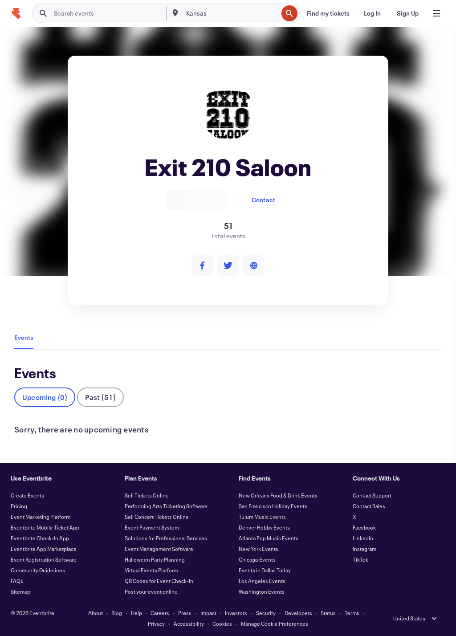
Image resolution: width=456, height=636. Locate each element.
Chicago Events (257, 559)
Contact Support (372, 495)
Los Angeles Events (262, 580)
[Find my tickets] (328, 13)
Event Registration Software (44, 559)
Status (328, 612)
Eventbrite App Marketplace (44, 548)
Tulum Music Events (262, 516)
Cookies (222, 623)
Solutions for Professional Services (166, 538)
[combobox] (231, 13)
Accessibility (189, 623)
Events (23, 337)
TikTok (360, 559)
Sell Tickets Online (147, 495)
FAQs (17, 580)
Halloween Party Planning (155, 559)
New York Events (258, 548)
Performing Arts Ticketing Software (166, 506)
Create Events (27, 495)
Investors (236, 612)
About (95, 612)
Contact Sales (369, 506)
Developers (298, 612)
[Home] (16, 13)
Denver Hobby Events (264, 527)
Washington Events (262, 591)
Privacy (156, 623)
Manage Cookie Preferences (274, 623)
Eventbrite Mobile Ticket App (45, 527)
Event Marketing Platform (40, 516)
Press (184, 612)
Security (266, 612)
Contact (263, 200)
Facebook (364, 527)
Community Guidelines (38, 570)
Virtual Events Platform (151, 570)
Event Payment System (152, 527)
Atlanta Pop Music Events (268, 538)
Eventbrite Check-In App (40, 538)
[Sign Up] (408, 13)
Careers (160, 612)
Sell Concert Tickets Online (157, 516)
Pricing (19, 506)
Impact (208, 612)
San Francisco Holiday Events (273, 506)
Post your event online (151, 591)
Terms (352, 612)
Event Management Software (159, 548)
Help (136, 612)
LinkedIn (363, 538)
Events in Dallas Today (265, 570)
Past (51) (100, 397)
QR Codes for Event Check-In (159, 580)
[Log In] (372, 13)
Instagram (364, 548)
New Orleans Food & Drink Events (278, 495)
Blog (116, 612)
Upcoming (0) (44, 397)
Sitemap (20, 591)
